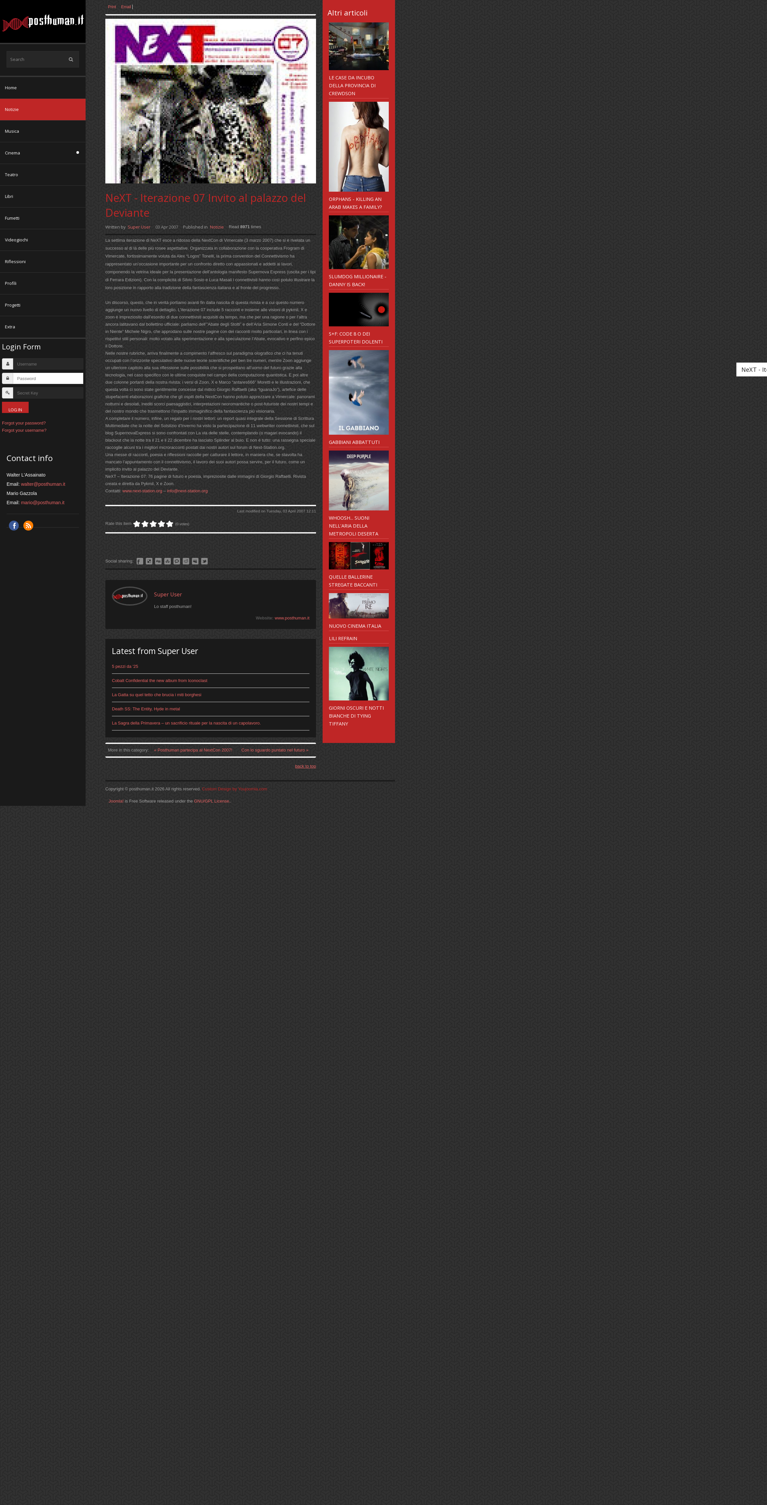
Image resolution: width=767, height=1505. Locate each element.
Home (11, 88)
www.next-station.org (142, 490)
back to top (305, 766)
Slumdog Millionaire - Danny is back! (357, 280)
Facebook (14, 526)
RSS (28, 526)
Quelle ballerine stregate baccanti (353, 580)
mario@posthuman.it (43, 502)
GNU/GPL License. (212, 801)
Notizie (12, 109)
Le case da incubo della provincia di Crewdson (352, 85)
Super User (139, 227)
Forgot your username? (24, 430)
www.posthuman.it (292, 618)
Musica (12, 131)
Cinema (12, 153)
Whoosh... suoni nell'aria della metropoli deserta (353, 525)
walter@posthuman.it (43, 484)
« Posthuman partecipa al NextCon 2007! (193, 750)
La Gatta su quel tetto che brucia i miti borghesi (156, 694)
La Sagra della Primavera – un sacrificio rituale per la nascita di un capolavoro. (186, 723)
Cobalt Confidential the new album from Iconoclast (159, 680)
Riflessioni (15, 261)
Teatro (11, 175)
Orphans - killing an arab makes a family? (355, 203)
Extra (10, 327)
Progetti (12, 305)
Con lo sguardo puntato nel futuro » (274, 750)
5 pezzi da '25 (125, 666)
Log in (15, 410)
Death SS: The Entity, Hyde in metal (146, 708)
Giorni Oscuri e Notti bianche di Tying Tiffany (356, 715)
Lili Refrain (343, 638)
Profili (10, 283)
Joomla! (116, 801)
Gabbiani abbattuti (354, 442)
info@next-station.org (187, 490)
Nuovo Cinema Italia (355, 625)
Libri (9, 196)
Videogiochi (16, 240)
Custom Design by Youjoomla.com (234, 788)
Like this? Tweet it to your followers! (204, 561)
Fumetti (12, 218)
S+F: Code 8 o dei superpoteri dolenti (356, 337)
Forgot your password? (24, 423)
